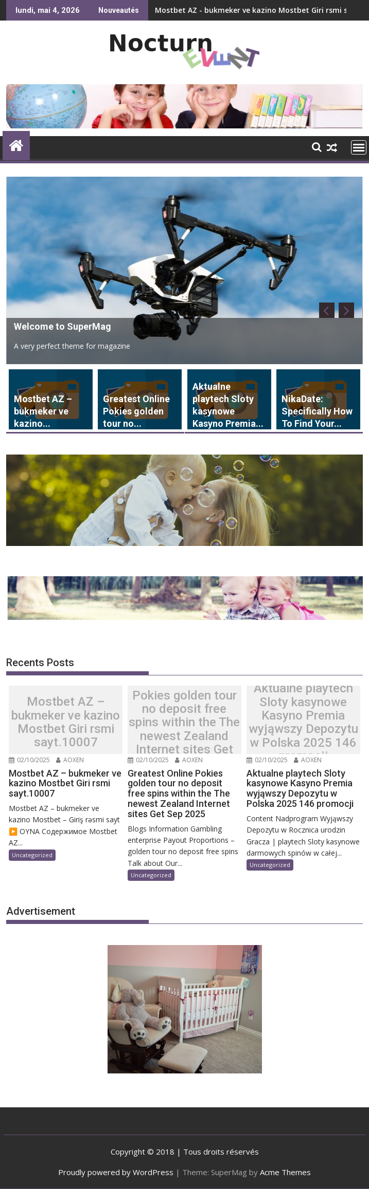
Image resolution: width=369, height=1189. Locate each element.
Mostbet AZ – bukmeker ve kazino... (43, 411)
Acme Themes (285, 1172)
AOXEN (70, 760)
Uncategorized (32, 855)
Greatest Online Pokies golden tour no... (136, 411)
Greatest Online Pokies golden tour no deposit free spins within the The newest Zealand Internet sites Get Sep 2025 (184, 722)
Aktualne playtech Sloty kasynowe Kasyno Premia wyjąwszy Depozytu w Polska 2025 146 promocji (303, 722)
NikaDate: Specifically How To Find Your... (317, 411)
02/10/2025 (29, 760)
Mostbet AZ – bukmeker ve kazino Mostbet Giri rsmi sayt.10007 (65, 722)
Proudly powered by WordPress (115, 1172)
